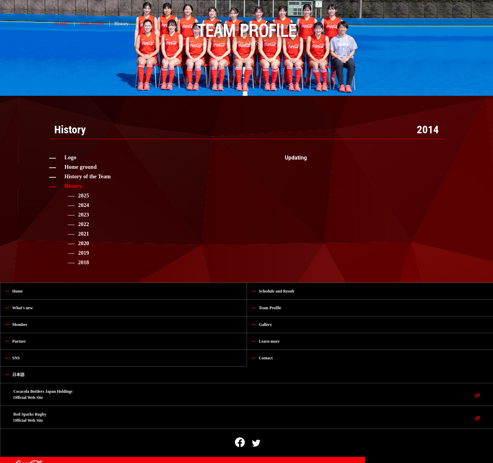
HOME (61, 23)
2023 (83, 215)
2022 (83, 224)
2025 (83, 195)
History (121, 23)
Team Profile (91, 23)
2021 (83, 234)
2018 (83, 262)
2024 (83, 205)
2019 (83, 253)
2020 (83, 243)
